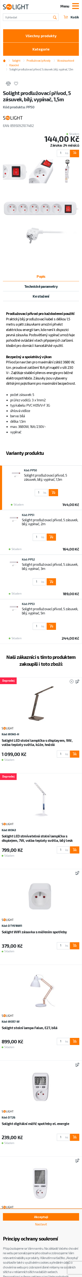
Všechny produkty (41, 36)
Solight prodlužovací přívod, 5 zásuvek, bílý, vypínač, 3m (50, 566)
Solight (16, 60)
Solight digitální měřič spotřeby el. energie (35, 1123)
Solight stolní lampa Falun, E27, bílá (29, 1028)
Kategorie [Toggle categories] (41, 49)
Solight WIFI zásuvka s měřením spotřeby (34, 932)
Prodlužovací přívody (38, 60)
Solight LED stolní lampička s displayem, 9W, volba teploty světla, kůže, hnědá (37, 742)
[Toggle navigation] (75, 6)
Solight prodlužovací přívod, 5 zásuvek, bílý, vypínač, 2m (50, 522)
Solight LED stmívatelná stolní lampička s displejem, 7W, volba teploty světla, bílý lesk (37, 838)
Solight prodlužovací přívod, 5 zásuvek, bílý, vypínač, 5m (50, 611)
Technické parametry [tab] (41, 286)
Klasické (14, 65)
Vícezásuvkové (65, 60)
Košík (71, 17)
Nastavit (41, 1224)
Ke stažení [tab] (41, 296)
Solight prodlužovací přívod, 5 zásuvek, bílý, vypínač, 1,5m (41, 69)
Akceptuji (41, 1217)
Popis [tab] (41, 276)
